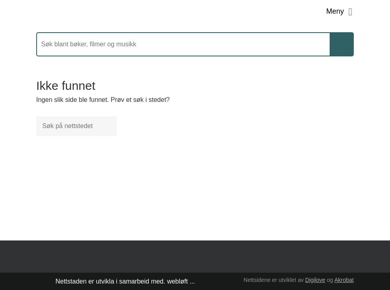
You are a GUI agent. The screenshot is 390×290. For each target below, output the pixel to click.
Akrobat (344, 280)
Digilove (315, 280)
